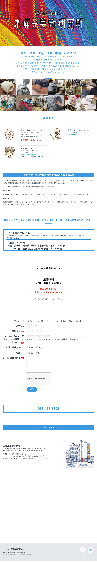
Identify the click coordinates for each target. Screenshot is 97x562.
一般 (37, 352)
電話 (39, 347)
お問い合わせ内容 (11, 358)
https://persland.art (73, 134)
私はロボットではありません (37, 379)
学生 (30, 352)
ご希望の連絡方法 (11, 347)
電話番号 (16, 331)
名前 (18, 326)
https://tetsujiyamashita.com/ (28, 154)
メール (31, 347)
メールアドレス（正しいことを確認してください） (14, 339)
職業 (18, 352)
